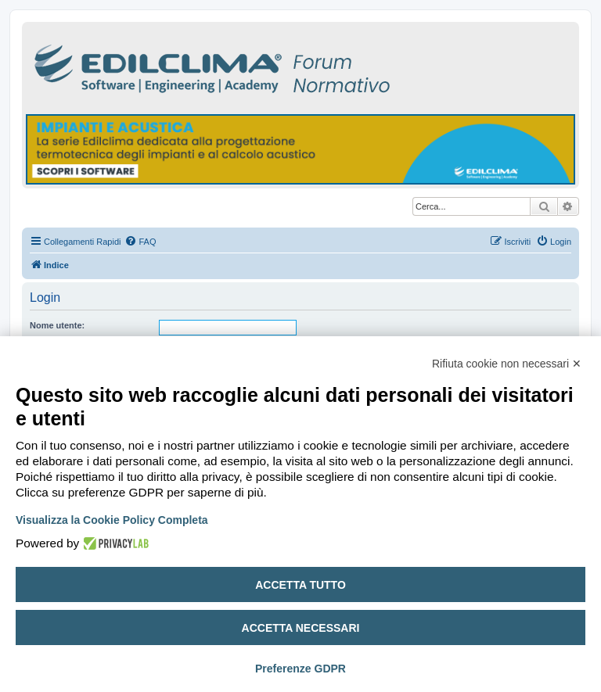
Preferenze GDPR (300, 668)
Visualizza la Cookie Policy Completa (112, 520)
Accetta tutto (300, 585)
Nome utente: (57, 325)
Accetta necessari (301, 628)
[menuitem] (140, 241)
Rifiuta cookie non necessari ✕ (506, 363)
